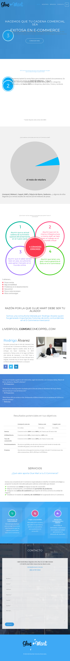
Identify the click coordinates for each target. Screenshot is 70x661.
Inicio (38, 4)
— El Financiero (8, 384)
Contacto (60, 4)
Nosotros (45, 4)
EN (67, 4)
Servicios (53, 4)
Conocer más (34, 41)
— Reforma (6, 402)
